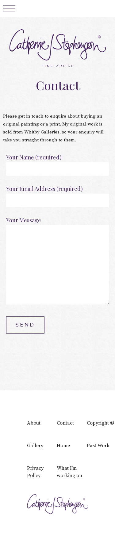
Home (63, 446)
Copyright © (100, 423)
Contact (65, 423)
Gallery (35, 446)
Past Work (98, 446)
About (33, 423)
